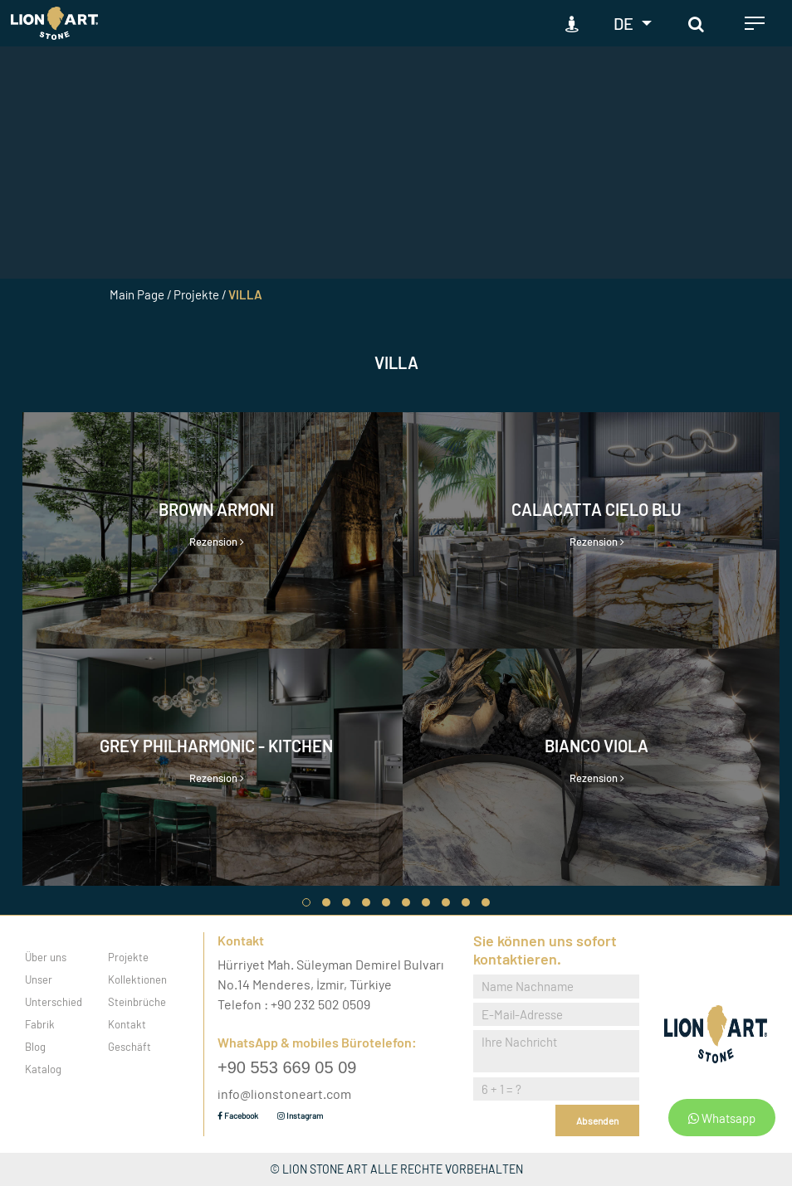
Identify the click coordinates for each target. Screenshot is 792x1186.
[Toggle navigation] (755, 23)
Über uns (45, 957)
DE (625, 23)
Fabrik (40, 1024)
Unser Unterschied (53, 991)
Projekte (128, 957)
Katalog (43, 1069)
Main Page (137, 294)
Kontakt (127, 1024)
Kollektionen (137, 979)
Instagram (300, 1115)
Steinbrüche (137, 1002)
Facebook (238, 1115)
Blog (35, 1046)
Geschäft (129, 1046)
